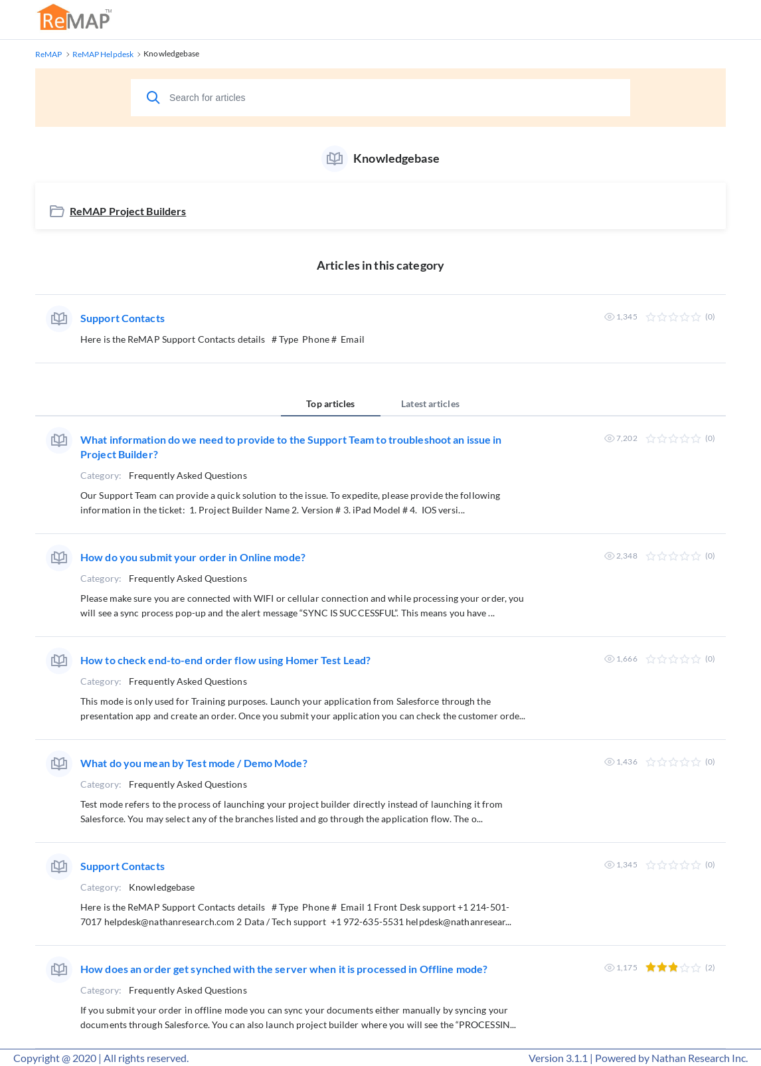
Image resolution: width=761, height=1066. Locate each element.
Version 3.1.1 (558, 1057)
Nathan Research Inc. (699, 1057)
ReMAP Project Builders (128, 211)
